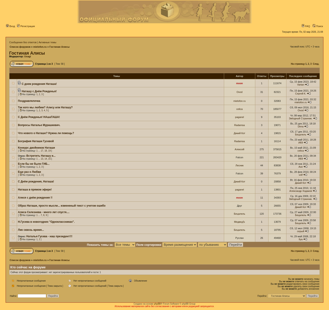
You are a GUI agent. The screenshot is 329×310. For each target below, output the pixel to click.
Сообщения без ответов (23, 42)
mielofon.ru (40, 46)
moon (239, 83)
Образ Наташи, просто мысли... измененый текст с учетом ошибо (62, 205)
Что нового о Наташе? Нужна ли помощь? (46, 133)
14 (45, 159)
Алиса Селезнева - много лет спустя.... (43, 212)
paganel (239, 117)
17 (42, 151)
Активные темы (47, 42)
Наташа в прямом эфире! (35, 189)
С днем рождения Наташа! (39, 84)
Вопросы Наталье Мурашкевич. (39, 125)
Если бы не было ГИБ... (34, 163)
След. (316, 64)
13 (42, 159)
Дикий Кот (239, 133)
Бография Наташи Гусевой (36, 141)
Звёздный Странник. (300, 118)
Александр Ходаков (300, 191)
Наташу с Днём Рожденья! (39, 91)
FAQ (306, 26)
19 (49, 151)
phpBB (157, 304)
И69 (300, 142)
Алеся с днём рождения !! (35, 197)
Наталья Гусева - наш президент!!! (49, 236)
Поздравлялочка (29, 101)
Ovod (239, 92)
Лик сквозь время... (31, 229)
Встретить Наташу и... (41, 155)
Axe (301, 166)
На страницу (298, 64)
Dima (301, 126)
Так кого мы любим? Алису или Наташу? (45, 107)
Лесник (240, 165)
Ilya (301, 239)
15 (49, 159)
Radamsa (239, 125)
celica (239, 109)
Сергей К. (300, 93)
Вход (10, 26)
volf (301, 174)
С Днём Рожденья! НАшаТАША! (39, 117)
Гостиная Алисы (59, 46)
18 (45, 151)
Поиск (318, 26)
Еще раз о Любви (29, 171)
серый (300, 231)
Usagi (27, 56)
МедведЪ (239, 221)
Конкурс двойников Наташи (36, 147)
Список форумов (20, 46)
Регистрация (26, 26)
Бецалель (300, 134)
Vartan (300, 84)
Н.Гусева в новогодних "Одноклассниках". (46, 221)
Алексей (239, 149)
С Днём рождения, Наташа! (36, 181)
